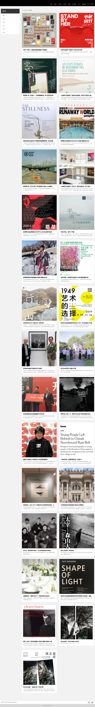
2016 (4, 29)
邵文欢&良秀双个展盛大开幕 (68, 368)
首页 (51, 4)
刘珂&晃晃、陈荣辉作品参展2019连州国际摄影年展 (74, 277)
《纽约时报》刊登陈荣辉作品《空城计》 (71, 459)
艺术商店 (74, 4)
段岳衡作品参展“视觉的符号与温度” (32, 368)
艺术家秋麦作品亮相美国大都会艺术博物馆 (72, 505)
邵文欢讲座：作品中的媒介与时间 (70, 641)
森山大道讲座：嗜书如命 (67, 550)
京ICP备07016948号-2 (47, 705)
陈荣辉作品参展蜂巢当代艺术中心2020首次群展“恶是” (37, 232)
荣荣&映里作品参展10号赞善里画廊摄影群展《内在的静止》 (39, 141)
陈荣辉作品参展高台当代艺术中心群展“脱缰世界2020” (75, 141)
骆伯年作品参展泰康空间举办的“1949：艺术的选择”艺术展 (76, 323)
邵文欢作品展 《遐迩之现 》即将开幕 (33, 687)
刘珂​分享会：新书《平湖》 (68, 232)
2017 (4, 25)
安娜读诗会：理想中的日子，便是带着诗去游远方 (36, 596)
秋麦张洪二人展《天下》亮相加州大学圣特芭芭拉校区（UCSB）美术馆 (42, 505)
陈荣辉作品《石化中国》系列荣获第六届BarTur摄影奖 (37, 186)
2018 (4, 22)
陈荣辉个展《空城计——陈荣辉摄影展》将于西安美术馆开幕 (39, 95)
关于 (79, 4)
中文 (88, 3)
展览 (55, 4)
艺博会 (64, 4)
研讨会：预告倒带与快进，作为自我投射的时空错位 (37, 550)
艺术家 (59, 4)
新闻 (69, 4)
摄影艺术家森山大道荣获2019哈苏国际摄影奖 (35, 459)
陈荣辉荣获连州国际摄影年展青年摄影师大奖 (35, 277)
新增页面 (84, 4)
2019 (4, 18)
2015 (4, 32)
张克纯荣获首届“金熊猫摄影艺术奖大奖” (34, 414)
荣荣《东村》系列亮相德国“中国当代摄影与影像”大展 (37, 641)
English (92, 3)
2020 (4, 15)
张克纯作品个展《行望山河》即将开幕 (33, 323)
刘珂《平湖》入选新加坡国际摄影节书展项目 (35, 50)
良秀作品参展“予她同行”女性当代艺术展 (71, 50)
